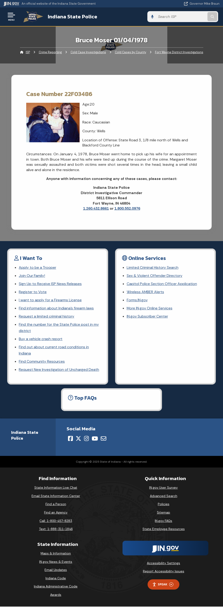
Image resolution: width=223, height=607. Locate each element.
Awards (55, 595)
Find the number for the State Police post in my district (59, 327)
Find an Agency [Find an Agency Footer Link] (56, 513)
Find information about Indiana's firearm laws (56, 308)
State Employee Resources (163, 529)
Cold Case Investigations (88, 52)
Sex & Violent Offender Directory (154, 275)
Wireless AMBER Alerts (145, 292)
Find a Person (55, 505)
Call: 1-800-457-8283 (55, 521)
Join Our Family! (32, 275)
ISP (28, 52)
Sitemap (163, 513)
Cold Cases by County (130, 52)
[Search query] (187, 16)
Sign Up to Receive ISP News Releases (50, 283)
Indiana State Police (71, 16)
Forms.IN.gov (137, 300)
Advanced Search (163, 496)
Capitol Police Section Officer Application (162, 283)
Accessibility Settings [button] (163, 563)
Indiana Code (55, 579)
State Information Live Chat (55, 488)
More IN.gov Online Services (150, 308)
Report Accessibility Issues (163, 572)
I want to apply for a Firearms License (50, 300)
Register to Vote (33, 292)
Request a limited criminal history (46, 316)
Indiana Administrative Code (56, 587)
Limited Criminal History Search (152, 267)
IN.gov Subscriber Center (147, 316)
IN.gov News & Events (55, 562)
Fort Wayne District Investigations (179, 52)
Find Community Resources (42, 361)
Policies (163, 505)
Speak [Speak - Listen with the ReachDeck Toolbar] (162, 585)
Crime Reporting (50, 52)
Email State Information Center (56, 496)
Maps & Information (56, 554)
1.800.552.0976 (127, 208)
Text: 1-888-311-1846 (56, 529)
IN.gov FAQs (163, 521)
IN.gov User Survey (163, 488)
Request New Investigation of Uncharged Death (59, 370)
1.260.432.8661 (96, 208)
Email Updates (56, 570)
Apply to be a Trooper (37, 267)
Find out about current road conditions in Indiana (54, 350)
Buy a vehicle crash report (40, 339)
